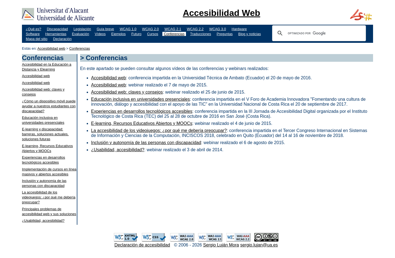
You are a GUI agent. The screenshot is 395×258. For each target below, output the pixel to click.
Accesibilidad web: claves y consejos (127, 92)
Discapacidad (57, 29)
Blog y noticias (249, 34)
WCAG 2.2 (195, 29)
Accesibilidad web (51, 48)
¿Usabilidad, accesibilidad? (43, 220)
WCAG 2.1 (172, 29)
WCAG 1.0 (128, 29)
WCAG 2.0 (150, 29)
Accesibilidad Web (221, 13)
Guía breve (105, 29)
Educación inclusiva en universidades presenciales (140, 99)
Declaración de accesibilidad (142, 245)
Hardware (239, 29)
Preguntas (225, 34)
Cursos (152, 34)
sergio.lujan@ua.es (259, 245)
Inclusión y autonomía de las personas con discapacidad (146, 142)
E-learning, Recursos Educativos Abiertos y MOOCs (141, 123)
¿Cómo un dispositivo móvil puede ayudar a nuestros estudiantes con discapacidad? (49, 106)
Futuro (136, 34)
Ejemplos (118, 34)
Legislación (82, 29)
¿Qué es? (33, 29)
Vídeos (100, 34)
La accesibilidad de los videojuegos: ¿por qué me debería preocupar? (48, 197)
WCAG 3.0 (217, 29)
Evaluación (80, 34)
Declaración (62, 39)
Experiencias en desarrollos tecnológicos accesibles (141, 111)
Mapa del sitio (36, 39)
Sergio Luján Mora (221, 245)
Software (33, 34)
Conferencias (174, 34)
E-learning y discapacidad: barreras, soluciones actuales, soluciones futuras (45, 134)
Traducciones (200, 34)
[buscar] (318, 33)
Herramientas (55, 34)
